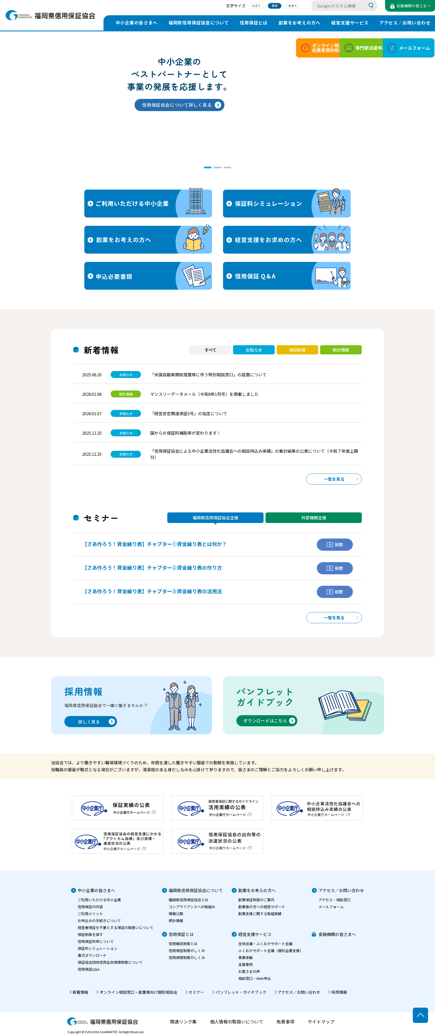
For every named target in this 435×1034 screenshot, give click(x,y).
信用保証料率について (96, 941)
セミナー (196, 992)
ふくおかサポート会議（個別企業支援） (270, 950)
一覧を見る (334, 479)
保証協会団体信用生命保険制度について (110, 962)
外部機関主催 (313, 517)
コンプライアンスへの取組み (192, 906)
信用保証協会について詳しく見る (177, 105)
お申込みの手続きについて (99, 920)
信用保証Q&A (89, 969)
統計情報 (341, 350)
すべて (210, 350)
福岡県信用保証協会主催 (215, 517)
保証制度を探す (90, 934)
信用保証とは (254, 22)
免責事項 (285, 1021)
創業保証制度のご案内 (256, 899)
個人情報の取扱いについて (236, 1021)
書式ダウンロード (92, 955)
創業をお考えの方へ (299, 22)
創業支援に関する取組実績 (260, 913)
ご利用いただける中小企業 (99, 899)
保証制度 (297, 350)
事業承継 (245, 957)
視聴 (335, 544)
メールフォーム (399, 47)
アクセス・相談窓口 (334, 899)
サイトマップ (321, 1021)
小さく (248, 6)
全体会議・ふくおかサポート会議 (265, 943)
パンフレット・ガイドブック (241, 992)
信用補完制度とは (183, 943)
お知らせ (254, 350)
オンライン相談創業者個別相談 (294, 48)
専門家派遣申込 (347, 47)
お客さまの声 (249, 971)
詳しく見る (89, 722)
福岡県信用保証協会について (198, 22)
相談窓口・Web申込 (254, 978)
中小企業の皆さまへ (137, 22)
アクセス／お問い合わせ (341, 890)
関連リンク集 (183, 1021)
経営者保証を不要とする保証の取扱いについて (115, 927)
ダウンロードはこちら (265, 720)
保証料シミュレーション (97, 948)
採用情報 (339, 992)
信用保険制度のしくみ (187, 957)
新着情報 (80, 992)
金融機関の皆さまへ (337, 934)
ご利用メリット (90, 913)
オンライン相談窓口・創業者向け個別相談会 (138, 992)
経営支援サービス (349, 22)
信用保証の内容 (90, 906)
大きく (285, 6)
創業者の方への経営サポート (261, 906)
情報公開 (176, 913)
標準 (266, 6)
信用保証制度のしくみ (187, 950)
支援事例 (245, 964)
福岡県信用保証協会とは (188, 899)
